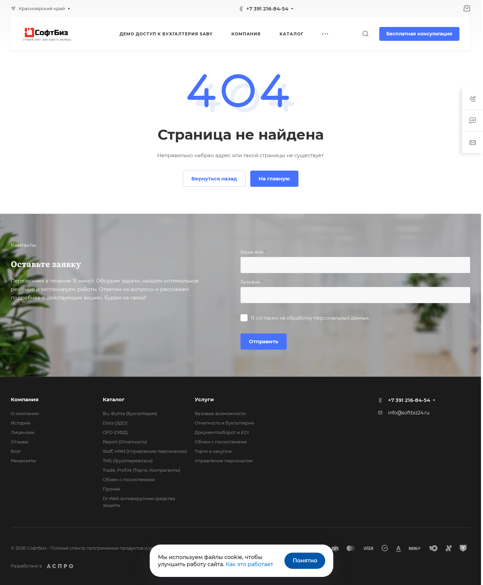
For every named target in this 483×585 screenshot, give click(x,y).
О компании (25, 413)
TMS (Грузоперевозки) (128, 460)
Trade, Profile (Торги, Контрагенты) (141, 470)
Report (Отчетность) (125, 441)
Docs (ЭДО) (115, 423)
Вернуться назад (214, 178)
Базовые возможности (220, 413)
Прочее (111, 489)
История (20, 423)
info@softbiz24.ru (408, 413)
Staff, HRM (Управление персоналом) (145, 451)
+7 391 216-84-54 (267, 8)
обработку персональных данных (328, 318)
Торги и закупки (213, 451)
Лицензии (22, 432)
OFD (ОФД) (115, 432)
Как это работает (249, 564)
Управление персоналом (224, 460)
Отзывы (19, 441)
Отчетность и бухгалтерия (224, 423)
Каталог (114, 399)
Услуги (204, 399)
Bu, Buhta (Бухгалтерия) (130, 413)
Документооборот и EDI (222, 432)
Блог (16, 451)
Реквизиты (23, 460)
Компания (24, 399)
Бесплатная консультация (419, 34)
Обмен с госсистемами (129, 479)
